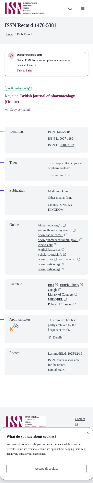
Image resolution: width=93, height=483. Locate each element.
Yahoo (68, 304)
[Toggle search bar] (70, 8)
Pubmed (53, 304)
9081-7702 (67, 145)
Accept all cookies (46, 468)
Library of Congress (61, 294)
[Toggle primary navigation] (82, 8)
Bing (51, 285)
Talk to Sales (24, 70)
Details (55, 337)
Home (9, 34)
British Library (69, 285)
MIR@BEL (55, 299)
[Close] (87, 432)
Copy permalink (18, 109)
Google (52, 290)
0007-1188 (66, 138)
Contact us (80, 421)
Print (68, 197)
